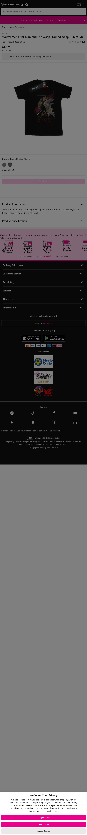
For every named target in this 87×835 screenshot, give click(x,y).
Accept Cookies (43, 818)
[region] (43, 813)
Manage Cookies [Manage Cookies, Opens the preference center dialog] (43, 831)
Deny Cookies (43, 824)
